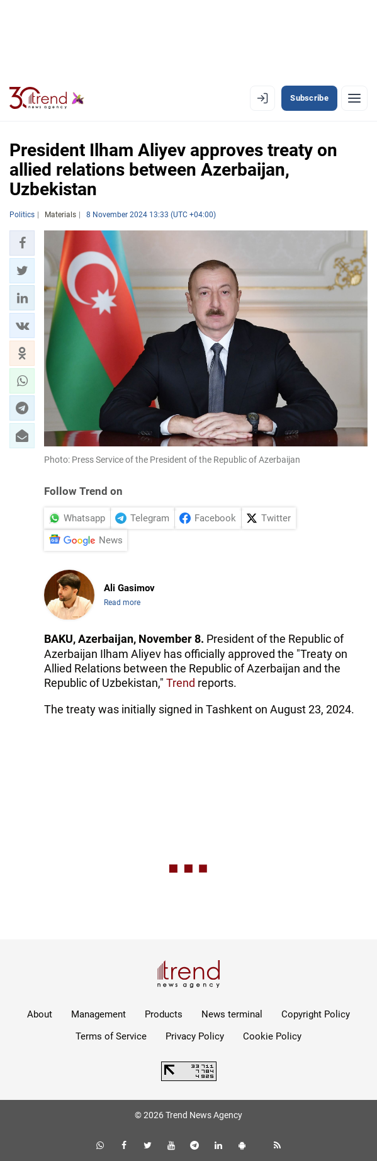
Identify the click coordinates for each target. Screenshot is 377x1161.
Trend (180, 682)
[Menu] (354, 98)
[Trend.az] (46, 98)
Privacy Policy (195, 1036)
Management (98, 1014)
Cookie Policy (272, 1036)
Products (164, 1014)
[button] (22, 243)
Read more (122, 602)
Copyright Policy (315, 1014)
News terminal (231, 1014)
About (39, 1014)
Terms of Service (111, 1036)
